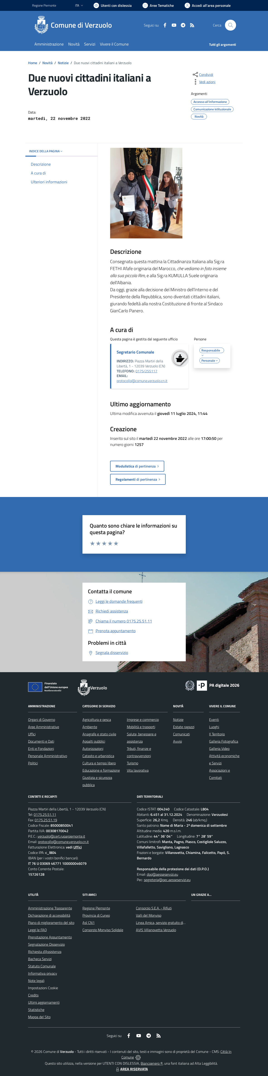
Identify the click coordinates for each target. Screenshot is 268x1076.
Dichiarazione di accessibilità (49, 915)
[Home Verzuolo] (74, 25)
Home (32, 62)
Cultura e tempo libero (99, 763)
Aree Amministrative (43, 726)
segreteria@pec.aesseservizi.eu (167, 879)
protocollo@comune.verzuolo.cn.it (142, 380)
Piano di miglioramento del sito (51, 922)
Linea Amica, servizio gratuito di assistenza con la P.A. (176, 922)
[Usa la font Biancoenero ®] (112, 5)
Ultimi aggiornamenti (44, 1002)
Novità (47, 62)
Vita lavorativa (138, 770)
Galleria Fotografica (223, 741)
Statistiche (36, 1009)
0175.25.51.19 (46, 820)
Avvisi (177, 741)
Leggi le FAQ (37, 930)
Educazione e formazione (101, 770)
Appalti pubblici (93, 741)
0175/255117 (146, 371)
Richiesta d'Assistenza (44, 951)
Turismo (132, 763)
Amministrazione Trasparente (50, 908)
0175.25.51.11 (45, 814)
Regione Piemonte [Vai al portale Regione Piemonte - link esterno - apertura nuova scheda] (44, 5)
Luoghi (214, 726)
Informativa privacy (42, 973)
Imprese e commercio (143, 719)
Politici (33, 763)
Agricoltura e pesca (96, 719)
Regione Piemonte (96, 908)
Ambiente (89, 726)
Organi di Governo (41, 719)
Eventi (214, 719)
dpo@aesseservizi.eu (162, 874)
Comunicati (181, 734)
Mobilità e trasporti (141, 726)
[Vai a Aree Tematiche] (158, 5)
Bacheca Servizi (40, 959)
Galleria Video (219, 748)
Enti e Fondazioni (41, 748)
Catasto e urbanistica (98, 756)
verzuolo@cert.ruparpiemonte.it (61, 836)
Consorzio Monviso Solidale (102, 930)
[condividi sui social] (202, 74)
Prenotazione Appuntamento (50, 937)
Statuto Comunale (42, 966)
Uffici (32, 734)
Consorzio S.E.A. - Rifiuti (154, 908)
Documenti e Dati (41, 741)
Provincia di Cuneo (96, 915)
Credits (33, 995)
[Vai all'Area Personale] (207, 5)
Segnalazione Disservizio (46, 944)
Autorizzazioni (92, 748)
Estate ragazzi (183, 726)
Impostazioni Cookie (43, 988)
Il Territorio (217, 734)
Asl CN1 (88, 922)
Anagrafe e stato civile (99, 734)
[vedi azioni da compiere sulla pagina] (203, 81)
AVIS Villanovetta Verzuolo (156, 930)
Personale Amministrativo (47, 756)
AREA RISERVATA (131, 1069)
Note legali (36, 980)
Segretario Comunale (135, 352)
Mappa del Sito (39, 1017)
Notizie (63, 62)
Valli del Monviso (148, 915)
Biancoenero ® (152, 1063)
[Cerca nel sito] (230, 25)
